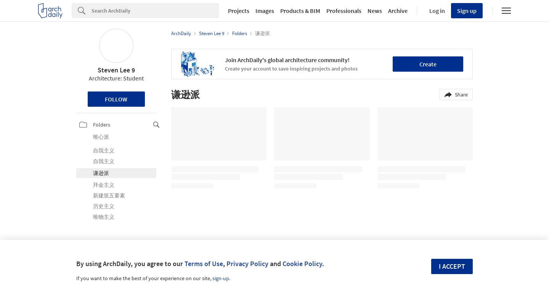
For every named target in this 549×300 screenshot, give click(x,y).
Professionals (343, 11)
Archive (398, 11)
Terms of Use (204, 263)
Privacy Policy (247, 263)
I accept (452, 266)
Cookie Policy (302, 263)
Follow (116, 99)
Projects (238, 11)
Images (264, 11)
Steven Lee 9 (116, 70)
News (375, 11)
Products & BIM (300, 11)
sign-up (220, 278)
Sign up (467, 10)
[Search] (155, 10)
